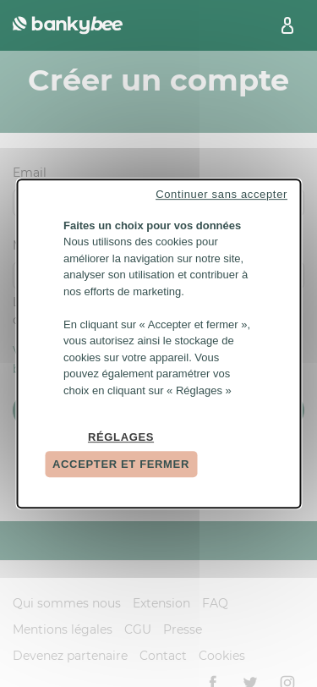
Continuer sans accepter (221, 194)
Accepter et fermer (120, 464)
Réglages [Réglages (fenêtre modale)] (121, 437)
